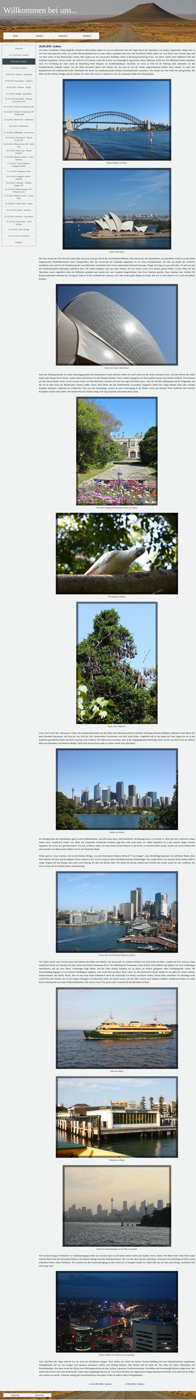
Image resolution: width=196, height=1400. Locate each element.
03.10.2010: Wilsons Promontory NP (19, 107)
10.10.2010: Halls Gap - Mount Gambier (19, 151)
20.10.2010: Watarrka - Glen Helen (18, 216)
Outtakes (18, 242)
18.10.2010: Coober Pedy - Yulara (19, 203)
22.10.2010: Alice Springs (18, 229)
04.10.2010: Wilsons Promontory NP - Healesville (19, 113)
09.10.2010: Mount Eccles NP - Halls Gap (19, 145)
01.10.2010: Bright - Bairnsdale (19, 94)
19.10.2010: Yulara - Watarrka (18, 210)
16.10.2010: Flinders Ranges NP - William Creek (19, 190)
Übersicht (19, 48)
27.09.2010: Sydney (19, 68)
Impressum (15, 1395)
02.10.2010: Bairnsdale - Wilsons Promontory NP (18, 100)
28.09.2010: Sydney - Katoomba (18, 74)
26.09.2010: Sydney (19, 61)
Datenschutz (39, 1395)
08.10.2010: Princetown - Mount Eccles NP (18, 138)
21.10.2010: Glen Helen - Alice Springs (19, 222)
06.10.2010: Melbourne (18, 126)
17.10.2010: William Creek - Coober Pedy (19, 197)
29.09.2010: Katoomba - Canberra (19, 81)
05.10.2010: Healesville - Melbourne (19, 119)
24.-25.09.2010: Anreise (19, 55)
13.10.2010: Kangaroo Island (19, 171)
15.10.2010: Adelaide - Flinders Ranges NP (19, 184)
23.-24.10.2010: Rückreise (19, 236)
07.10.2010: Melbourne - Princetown (19, 132)
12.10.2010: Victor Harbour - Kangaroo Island (19, 164)
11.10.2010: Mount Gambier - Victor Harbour (19, 158)
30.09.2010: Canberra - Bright (18, 87)
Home (15, 36)
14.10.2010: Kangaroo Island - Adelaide (18, 177)
